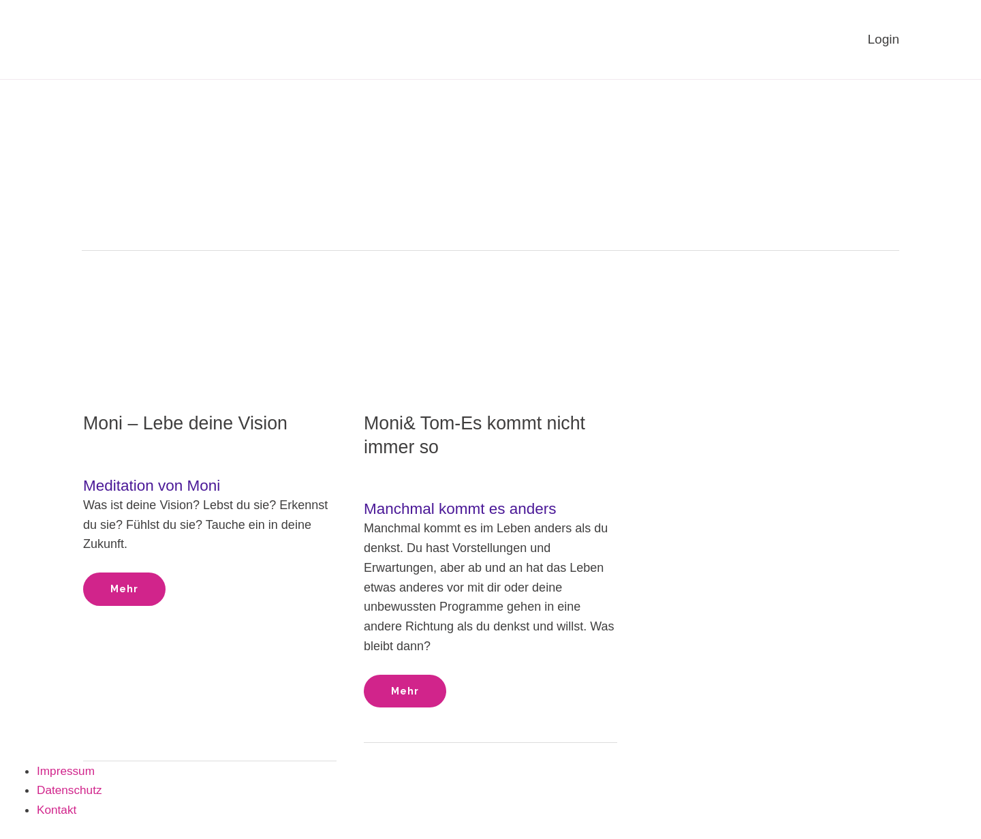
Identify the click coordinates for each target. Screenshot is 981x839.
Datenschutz (71, 791)
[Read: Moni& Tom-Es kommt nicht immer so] (490, 322)
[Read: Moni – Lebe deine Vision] (210, 322)
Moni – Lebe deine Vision (190, 423)
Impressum (67, 771)
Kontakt (57, 810)
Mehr (127, 584)
